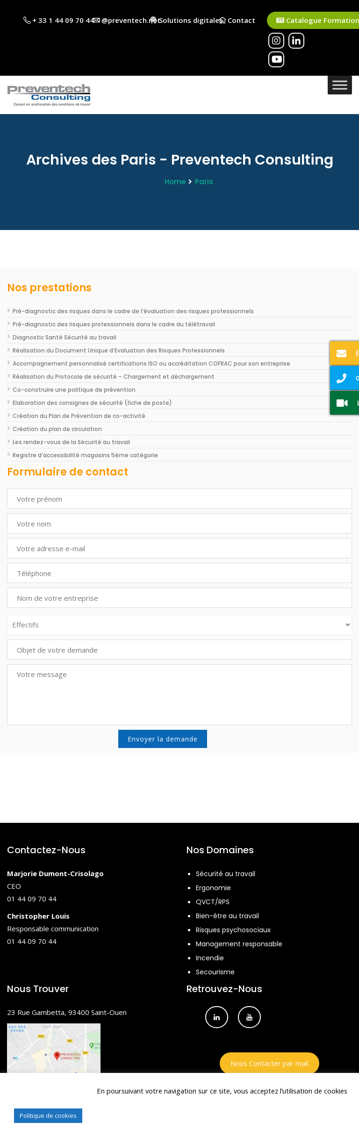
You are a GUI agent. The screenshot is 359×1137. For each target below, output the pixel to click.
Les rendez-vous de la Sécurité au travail (71, 442)
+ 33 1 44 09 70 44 (58, 20)
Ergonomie (213, 887)
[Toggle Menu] (339, 84)
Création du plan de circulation (57, 429)
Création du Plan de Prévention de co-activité (79, 416)
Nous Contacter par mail (269, 1063)
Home (175, 182)
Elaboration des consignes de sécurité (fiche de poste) (92, 403)
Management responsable (239, 944)
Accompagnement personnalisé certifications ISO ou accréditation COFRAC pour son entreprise (151, 363)
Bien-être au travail (227, 916)
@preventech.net (126, 20)
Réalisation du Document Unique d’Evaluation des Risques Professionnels (119, 350)
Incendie (210, 958)
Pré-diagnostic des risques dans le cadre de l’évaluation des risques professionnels (133, 311)
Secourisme (215, 972)
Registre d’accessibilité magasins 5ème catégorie (85, 455)
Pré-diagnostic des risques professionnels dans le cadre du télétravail (114, 324)
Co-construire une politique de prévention (74, 390)
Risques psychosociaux (233, 930)
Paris (204, 182)
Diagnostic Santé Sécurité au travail (64, 337)
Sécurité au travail (225, 873)
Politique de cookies (48, 1115)
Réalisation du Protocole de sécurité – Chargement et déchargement (114, 377)
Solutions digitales (186, 20)
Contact (237, 20)
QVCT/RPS (213, 902)
